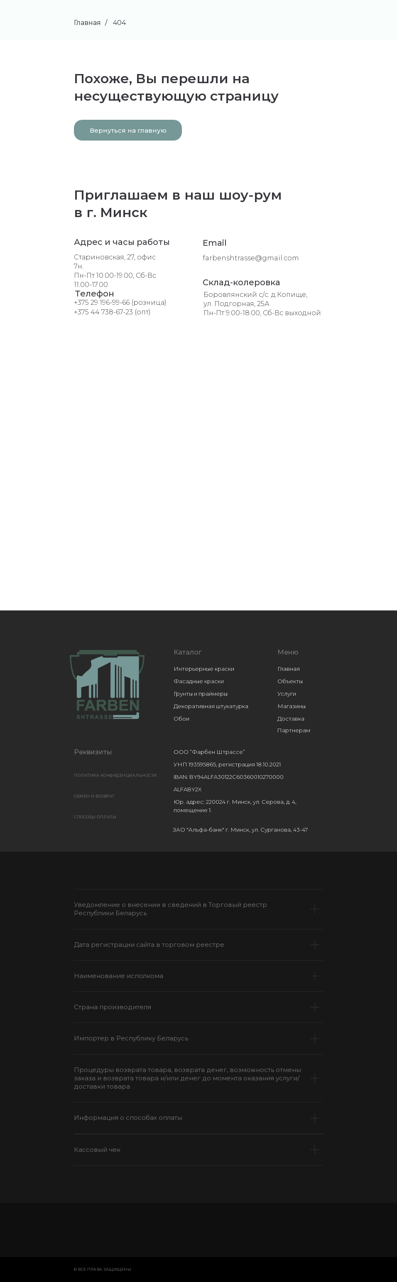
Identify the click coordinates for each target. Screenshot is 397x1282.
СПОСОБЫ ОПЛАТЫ (95, 817)
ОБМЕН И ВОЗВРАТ (94, 796)
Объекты (290, 681)
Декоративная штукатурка (211, 706)
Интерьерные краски (204, 668)
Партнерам (293, 730)
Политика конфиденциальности (115, 775)
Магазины (291, 706)
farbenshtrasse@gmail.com (251, 258)
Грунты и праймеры (201, 693)
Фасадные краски (199, 681)
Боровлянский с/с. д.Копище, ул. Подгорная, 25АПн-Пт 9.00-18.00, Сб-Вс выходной (262, 304)
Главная (87, 23)
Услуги (286, 693)
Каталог (187, 652)
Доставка (290, 718)
